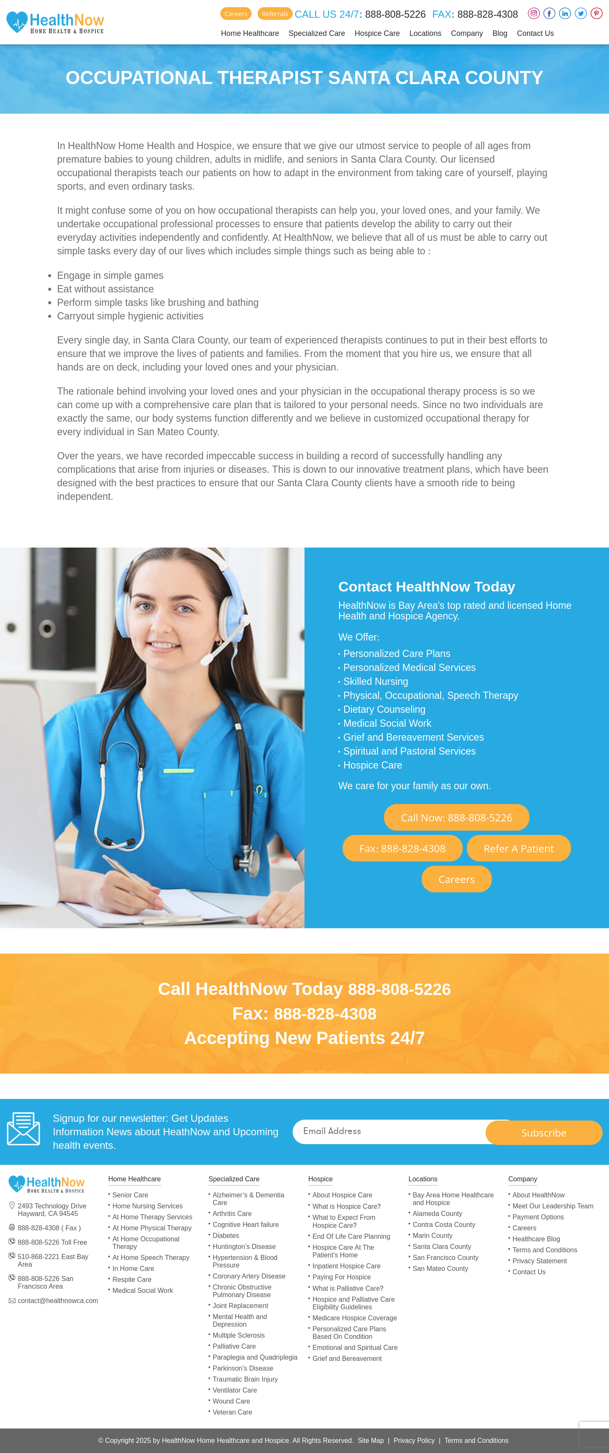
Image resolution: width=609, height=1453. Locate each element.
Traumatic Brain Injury (246, 1379)
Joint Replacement (241, 1305)
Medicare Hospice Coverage (355, 1318)
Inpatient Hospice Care (347, 1266)
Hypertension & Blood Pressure (245, 1261)
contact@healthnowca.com (58, 1300)
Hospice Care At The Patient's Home (344, 1251)
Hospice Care (372, 33)
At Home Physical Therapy (152, 1228)
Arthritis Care (232, 1213)
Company (462, 33)
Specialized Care (311, 33)
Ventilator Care (235, 1390)
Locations (420, 33)
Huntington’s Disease (245, 1246)
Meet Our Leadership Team (554, 1206)
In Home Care (133, 1268)
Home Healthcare (244, 33)
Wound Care (232, 1401)
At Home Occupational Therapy (146, 1242)
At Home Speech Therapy (151, 1257)
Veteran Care (232, 1412)
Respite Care (132, 1279)
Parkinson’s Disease (243, 1368)
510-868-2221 (39, 1256)
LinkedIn (565, 13)
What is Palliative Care (348, 1288)
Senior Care (130, 1195)
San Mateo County (441, 1268)
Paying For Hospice (342, 1277)
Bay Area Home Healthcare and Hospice (454, 1198)
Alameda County (438, 1213)
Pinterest (596, 13)
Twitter (581, 13)
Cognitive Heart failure (246, 1224)
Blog (495, 33)
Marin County (433, 1235)
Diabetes (226, 1235)
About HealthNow (539, 1195)
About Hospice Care (343, 1195)
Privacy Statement (540, 1261)
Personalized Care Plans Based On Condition (350, 1332)
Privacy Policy (414, 1440)
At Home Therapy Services (152, 1217)
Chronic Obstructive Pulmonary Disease (242, 1291)
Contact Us (530, 33)
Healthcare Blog (537, 1239)
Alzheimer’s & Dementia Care (249, 1198)
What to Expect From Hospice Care (344, 1221)
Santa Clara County (442, 1246)
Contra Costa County (444, 1224)
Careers (230, 13)
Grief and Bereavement (347, 1358)
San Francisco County (446, 1257)
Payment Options (539, 1217)
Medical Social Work (143, 1290)
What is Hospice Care (347, 1206)
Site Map (369, 1440)
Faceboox (549, 13)
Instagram (534, 13)
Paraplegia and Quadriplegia (256, 1357)
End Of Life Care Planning (352, 1236)
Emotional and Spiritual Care (356, 1347)
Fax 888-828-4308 (402, 848)
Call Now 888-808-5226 (457, 817)
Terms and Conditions (545, 1250)
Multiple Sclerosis (239, 1335)
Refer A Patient (519, 848)
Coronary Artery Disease (249, 1276)
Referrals (269, 13)
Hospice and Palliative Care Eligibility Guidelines (354, 1303)
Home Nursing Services (148, 1206)
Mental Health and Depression (240, 1320)
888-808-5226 (390, 14)
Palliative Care (234, 1346)
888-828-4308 (485, 14)
